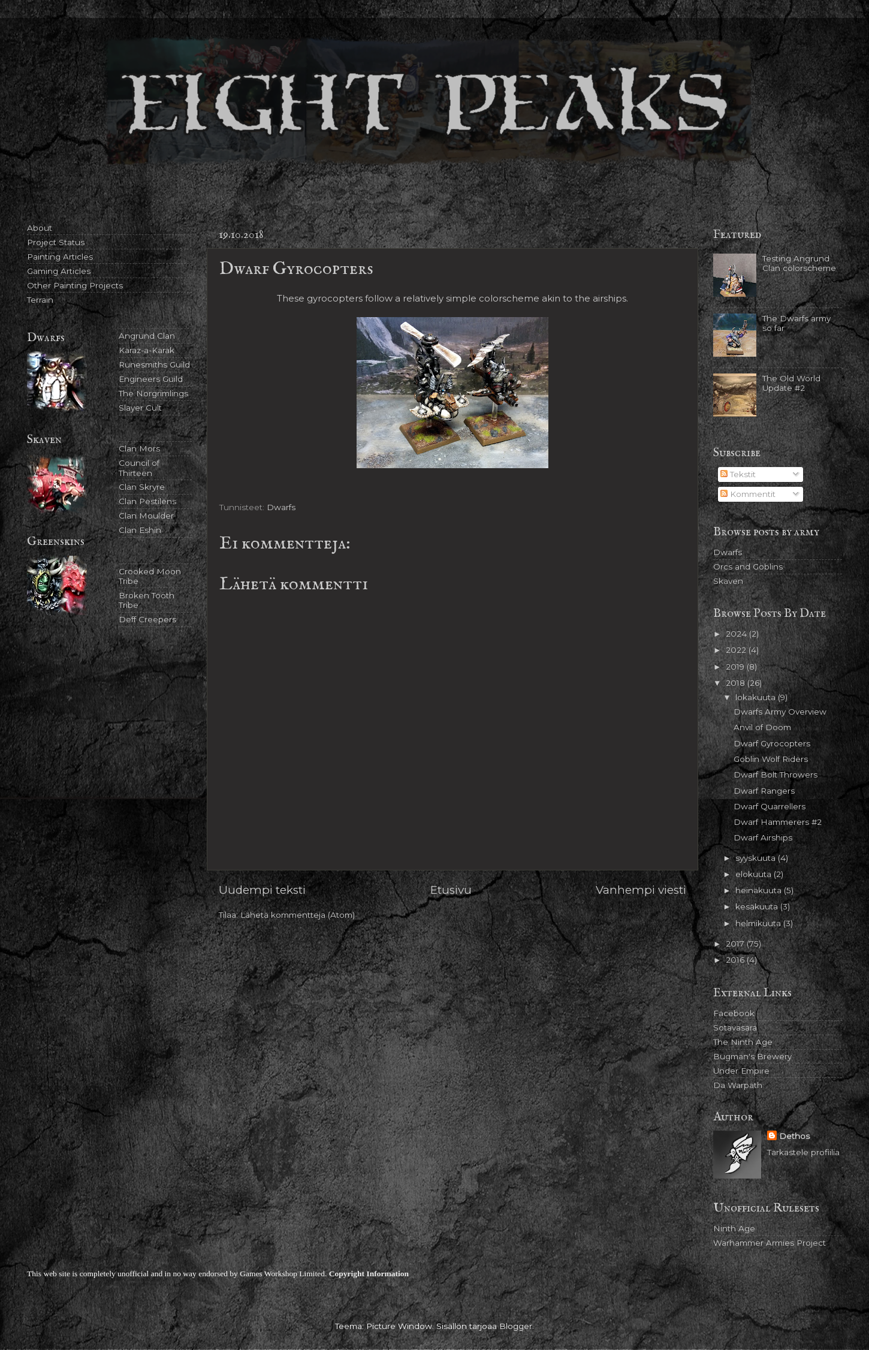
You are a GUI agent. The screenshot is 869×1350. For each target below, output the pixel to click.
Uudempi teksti (262, 890)
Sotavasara (735, 1027)
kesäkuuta (757, 906)
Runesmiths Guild (154, 364)
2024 (737, 633)
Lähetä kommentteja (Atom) (297, 915)
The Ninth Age (743, 1042)
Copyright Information (369, 1273)
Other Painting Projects (75, 285)
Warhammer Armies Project (769, 1242)
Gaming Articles (58, 271)
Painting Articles (60, 256)
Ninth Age (734, 1228)
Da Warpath (737, 1085)
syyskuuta (756, 858)
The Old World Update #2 (791, 383)
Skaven (728, 581)
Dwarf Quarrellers (769, 806)
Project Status (56, 242)
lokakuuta (756, 697)
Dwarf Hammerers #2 (778, 822)
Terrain (40, 300)
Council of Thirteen (139, 467)
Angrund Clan (147, 335)
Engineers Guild (151, 379)
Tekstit (738, 474)
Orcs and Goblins (748, 566)
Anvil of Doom (762, 727)
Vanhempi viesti (641, 890)
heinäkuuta (759, 890)
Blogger (515, 1326)
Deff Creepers (147, 619)
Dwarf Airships (763, 837)
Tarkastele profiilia (803, 1152)
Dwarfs (281, 507)
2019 (736, 666)
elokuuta (754, 874)
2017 (736, 943)
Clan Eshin (140, 530)
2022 (737, 650)
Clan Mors (139, 448)
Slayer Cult (140, 407)
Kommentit (748, 494)
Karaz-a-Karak (146, 350)
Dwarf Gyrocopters (772, 743)
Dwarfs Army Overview (780, 711)
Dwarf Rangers (764, 790)
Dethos (794, 1136)
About (39, 228)
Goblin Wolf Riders (771, 759)
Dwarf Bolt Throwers (775, 774)
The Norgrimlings (153, 393)
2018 (736, 683)
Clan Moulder (146, 515)
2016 (736, 960)
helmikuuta (759, 923)
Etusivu (451, 890)
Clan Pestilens (147, 501)
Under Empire (741, 1070)
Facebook (734, 1013)
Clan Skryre (142, 487)
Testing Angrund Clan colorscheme (799, 263)
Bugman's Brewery (752, 1056)
